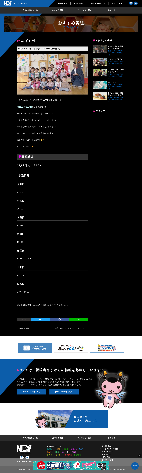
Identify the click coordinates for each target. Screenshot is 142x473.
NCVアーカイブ (107, 451)
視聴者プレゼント (98, 3)
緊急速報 (69, 455)
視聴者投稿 (62, 3)
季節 (80, 449)
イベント (51, 455)
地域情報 (78, 455)
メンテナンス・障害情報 (110, 449)
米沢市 (50, 449)
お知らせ (111, 10)
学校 (56, 452)
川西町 (73, 449)
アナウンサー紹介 (84, 10)
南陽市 (58, 449)
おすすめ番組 (57, 10)
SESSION (112, 82)
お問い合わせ (79, 3)
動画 (74, 452)
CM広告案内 (106, 446)
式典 (62, 452)
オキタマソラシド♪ (115, 59)
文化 (49, 452)
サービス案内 (117, 3)
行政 (68, 452)
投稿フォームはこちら (31, 392)
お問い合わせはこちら (64, 392)
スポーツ (60, 455)
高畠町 (66, 449)
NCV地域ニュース (30, 10)
